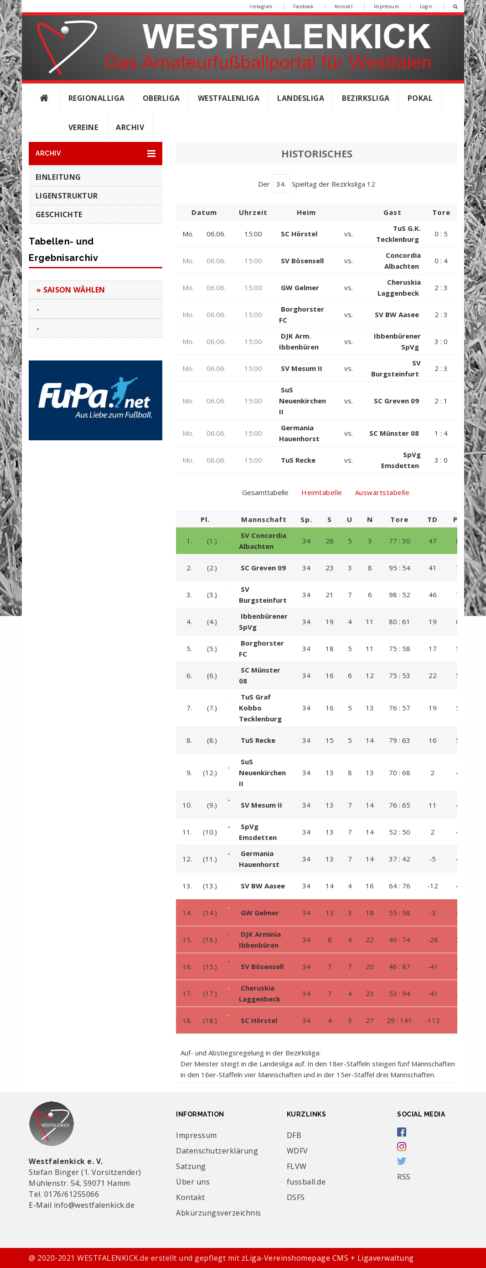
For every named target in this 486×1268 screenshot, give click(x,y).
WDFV (297, 1151)
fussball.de (306, 1182)
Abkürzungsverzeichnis (218, 1213)
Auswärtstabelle (382, 492)
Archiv (130, 127)
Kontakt (344, 6)
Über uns (193, 1182)
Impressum (386, 6)
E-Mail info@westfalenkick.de (81, 1205)
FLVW (297, 1166)
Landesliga (300, 98)
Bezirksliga (366, 98)
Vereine (83, 127)
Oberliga (161, 98)
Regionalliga (96, 98)
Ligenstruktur (67, 196)
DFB (294, 1135)
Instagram (261, 6)
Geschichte (59, 214)
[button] (95, 153)
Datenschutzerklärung (217, 1151)
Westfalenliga (229, 98)
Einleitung (58, 177)
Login (426, 6)
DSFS (296, 1197)
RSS (404, 1177)
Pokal (420, 98)
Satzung (191, 1166)
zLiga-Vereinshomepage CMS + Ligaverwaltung (328, 1258)
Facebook (303, 6)
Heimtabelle (321, 492)
